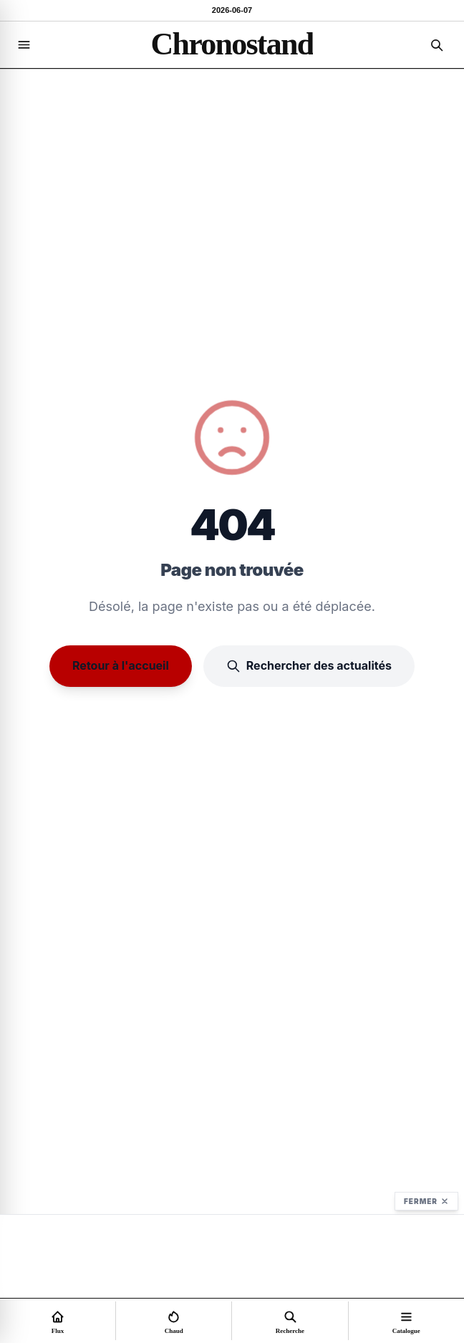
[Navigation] (23, 45)
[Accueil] (232, 44)
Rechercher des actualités (309, 665)
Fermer (426, 1201)
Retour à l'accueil (120, 665)
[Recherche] (436, 45)
